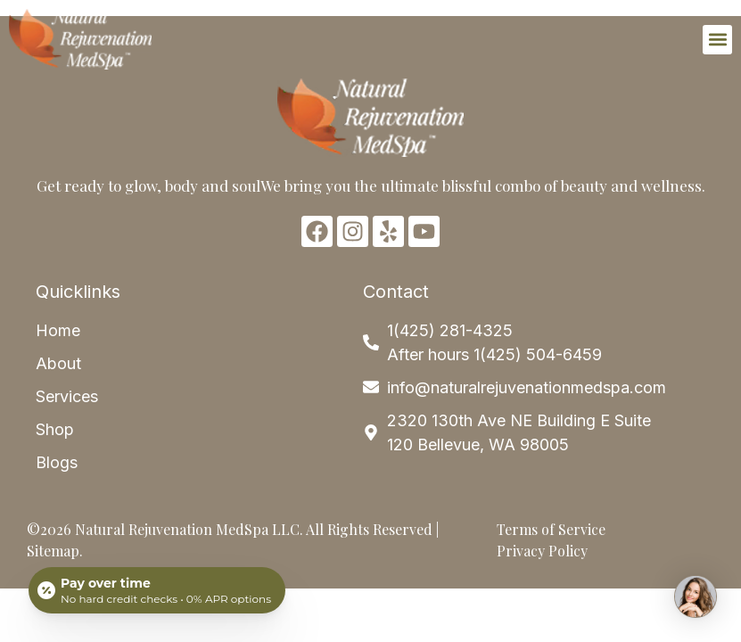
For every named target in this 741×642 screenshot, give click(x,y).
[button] (717, 39)
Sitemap (53, 550)
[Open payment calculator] (157, 590)
